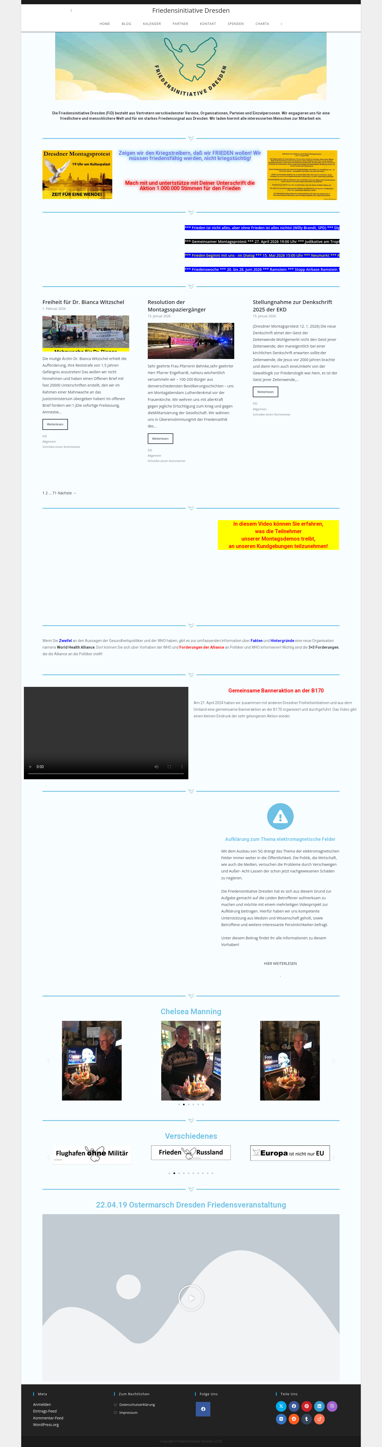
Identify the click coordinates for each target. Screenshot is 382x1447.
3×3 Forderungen (323, 647)
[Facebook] (203, 1409)
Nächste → (67, 492)
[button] (48, 1061)
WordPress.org (46, 1424)
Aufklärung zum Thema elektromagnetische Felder (280, 839)
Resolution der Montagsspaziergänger (177, 305)
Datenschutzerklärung (137, 1404)
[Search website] (281, 24)
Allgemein (49, 441)
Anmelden (42, 1404)
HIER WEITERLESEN (280, 963)
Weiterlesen (55, 424)
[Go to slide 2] (184, 1104)
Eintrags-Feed (45, 1411)
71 (55, 492)
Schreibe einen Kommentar (61, 447)
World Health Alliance (76, 647)
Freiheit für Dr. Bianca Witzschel (83, 302)
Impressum (128, 1412)
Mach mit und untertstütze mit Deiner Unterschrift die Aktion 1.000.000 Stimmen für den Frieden (190, 185)
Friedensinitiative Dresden (191, 10)
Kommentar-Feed (48, 1417)
